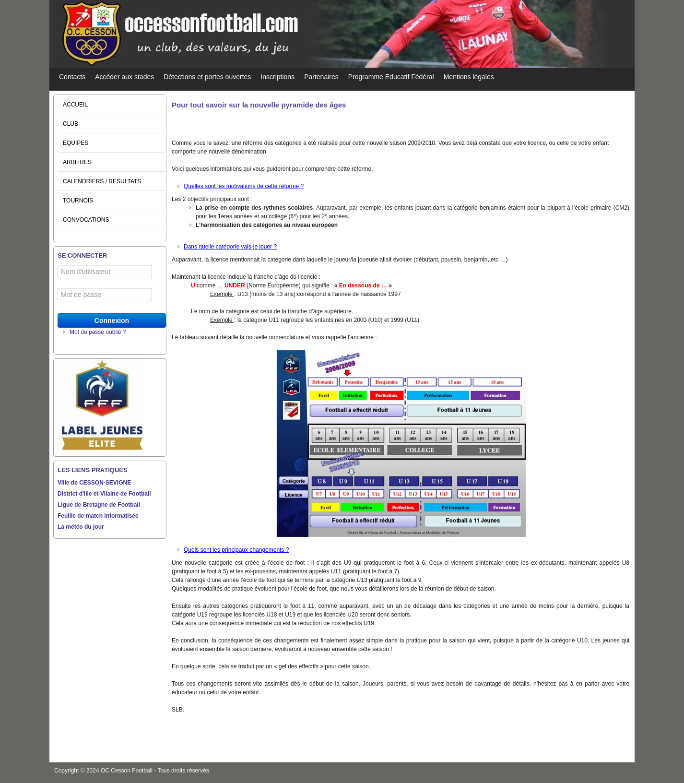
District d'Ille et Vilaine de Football (104, 493)
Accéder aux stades (124, 77)
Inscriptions (277, 77)
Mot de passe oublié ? (98, 332)
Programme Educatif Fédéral (391, 77)
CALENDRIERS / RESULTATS (102, 181)
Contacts (72, 77)
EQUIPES (75, 143)
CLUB (70, 123)
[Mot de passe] (105, 294)
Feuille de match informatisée (98, 515)
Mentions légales (469, 77)
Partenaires (321, 77)
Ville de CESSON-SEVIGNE (94, 482)
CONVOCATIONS (86, 219)
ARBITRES (77, 162)
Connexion (111, 320)
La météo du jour (81, 526)
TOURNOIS (78, 200)
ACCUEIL (75, 104)
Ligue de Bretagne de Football (99, 504)
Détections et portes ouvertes (207, 77)
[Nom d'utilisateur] (105, 271)
